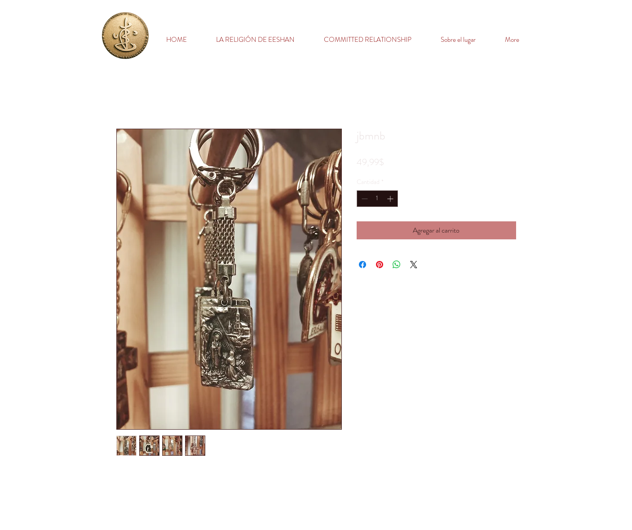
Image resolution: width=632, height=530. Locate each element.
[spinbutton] (377, 199)
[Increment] (391, 199)
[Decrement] (363, 199)
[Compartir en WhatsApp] (396, 264)
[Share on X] (413, 264)
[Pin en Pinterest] (379, 264)
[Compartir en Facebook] (362, 264)
